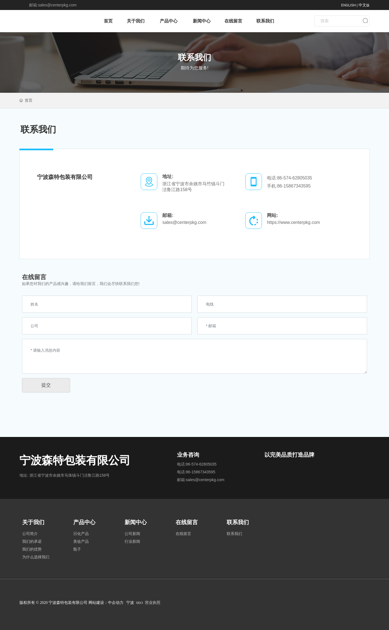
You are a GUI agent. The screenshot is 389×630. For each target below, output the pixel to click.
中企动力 (115, 603)
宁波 (130, 603)
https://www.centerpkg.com (293, 222)
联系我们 (194, 57)
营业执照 (152, 603)
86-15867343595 (294, 186)
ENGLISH (348, 5)
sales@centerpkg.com (57, 5)
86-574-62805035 (294, 178)
